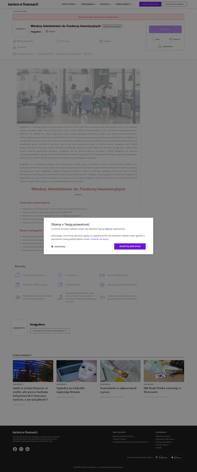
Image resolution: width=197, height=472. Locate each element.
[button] (58, 246)
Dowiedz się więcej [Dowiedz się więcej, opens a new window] (99, 239)
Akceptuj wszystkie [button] (129, 246)
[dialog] (98, 236)
